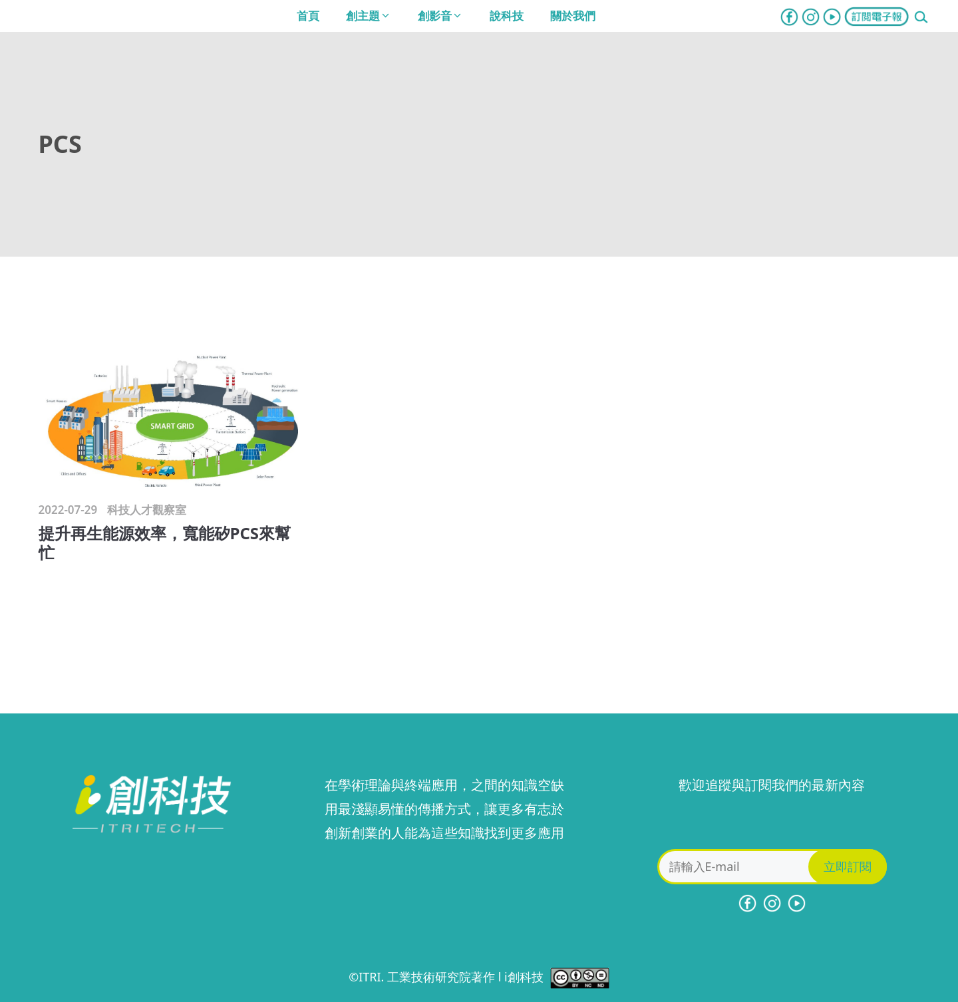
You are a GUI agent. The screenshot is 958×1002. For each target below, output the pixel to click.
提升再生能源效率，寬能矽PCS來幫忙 (165, 542)
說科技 (507, 15)
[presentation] (772, 823)
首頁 (308, 15)
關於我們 (572, 15)
